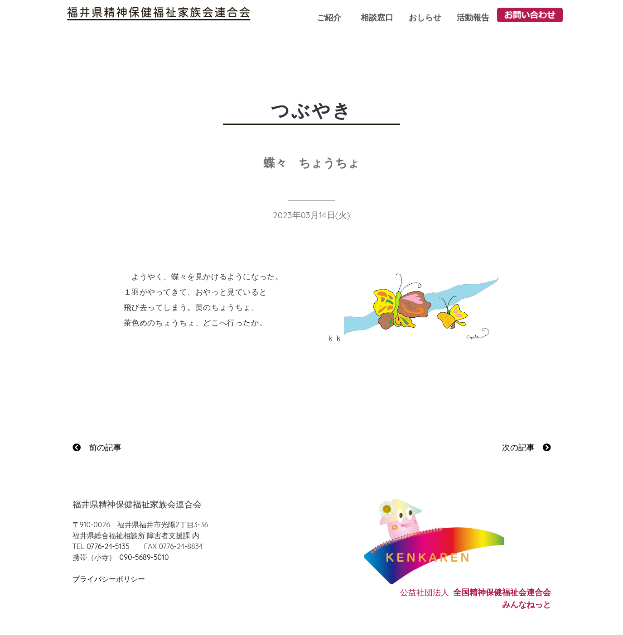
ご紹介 (329, 17)
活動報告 (473, 17)
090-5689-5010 (144, 557)
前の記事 (96, 447)
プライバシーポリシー (108, 578)
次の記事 (526, 447)
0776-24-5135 (108, 546)
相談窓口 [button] (377, 17)
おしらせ (425, 17)
